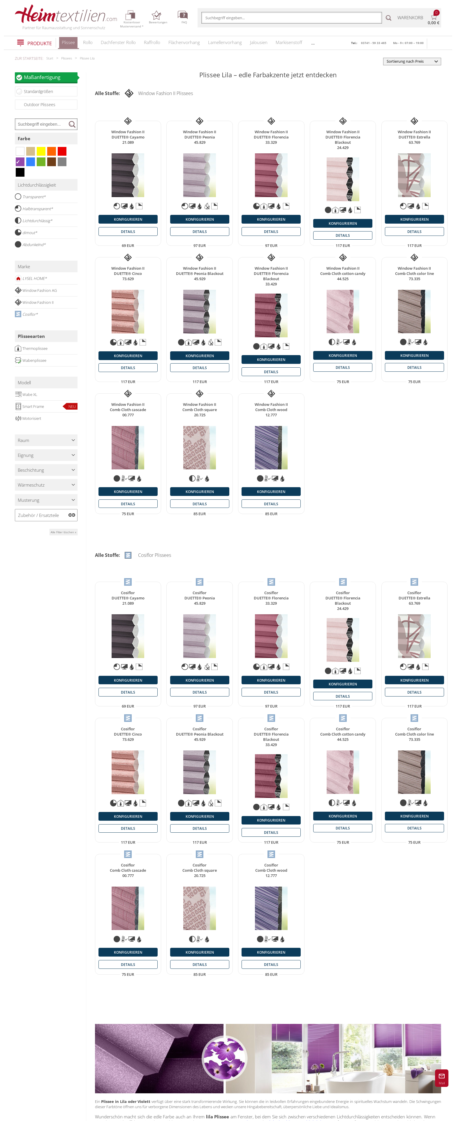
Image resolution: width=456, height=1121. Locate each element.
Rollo (88, 42)
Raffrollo (152, 42)
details (128, 231)
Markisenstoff (289, 42)
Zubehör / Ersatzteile (38, 515)
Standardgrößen (38, 91)
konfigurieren (128, 219)
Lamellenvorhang (225, 42)
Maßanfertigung (51, 77)
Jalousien (258, 42)
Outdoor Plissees (39, 104)
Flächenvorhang (184, 42)
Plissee (68, 44)
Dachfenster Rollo (118, 42)
